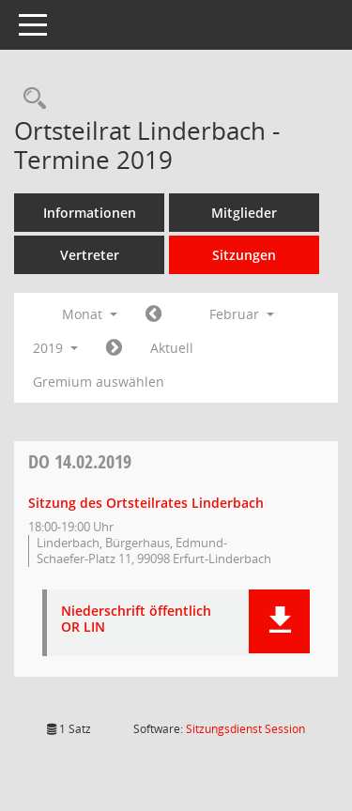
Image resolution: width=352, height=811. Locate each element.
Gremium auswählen (98, 381)
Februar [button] (241, 314)
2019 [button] (55, 348)
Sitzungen (244, 255)
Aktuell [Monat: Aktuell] (171, 348)
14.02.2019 (79, 461)
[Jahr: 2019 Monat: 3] (114, 348)
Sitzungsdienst (245, 729)
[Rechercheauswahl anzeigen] (30, 99)
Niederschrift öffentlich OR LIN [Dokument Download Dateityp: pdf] (136, 619)
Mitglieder (244, 213)
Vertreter (89, 255)
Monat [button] (89, 314)
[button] (279, 621)
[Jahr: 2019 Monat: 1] (153, 314)
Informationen (89, 213)
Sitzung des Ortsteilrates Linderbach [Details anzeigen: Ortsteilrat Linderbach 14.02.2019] (146, 503)
